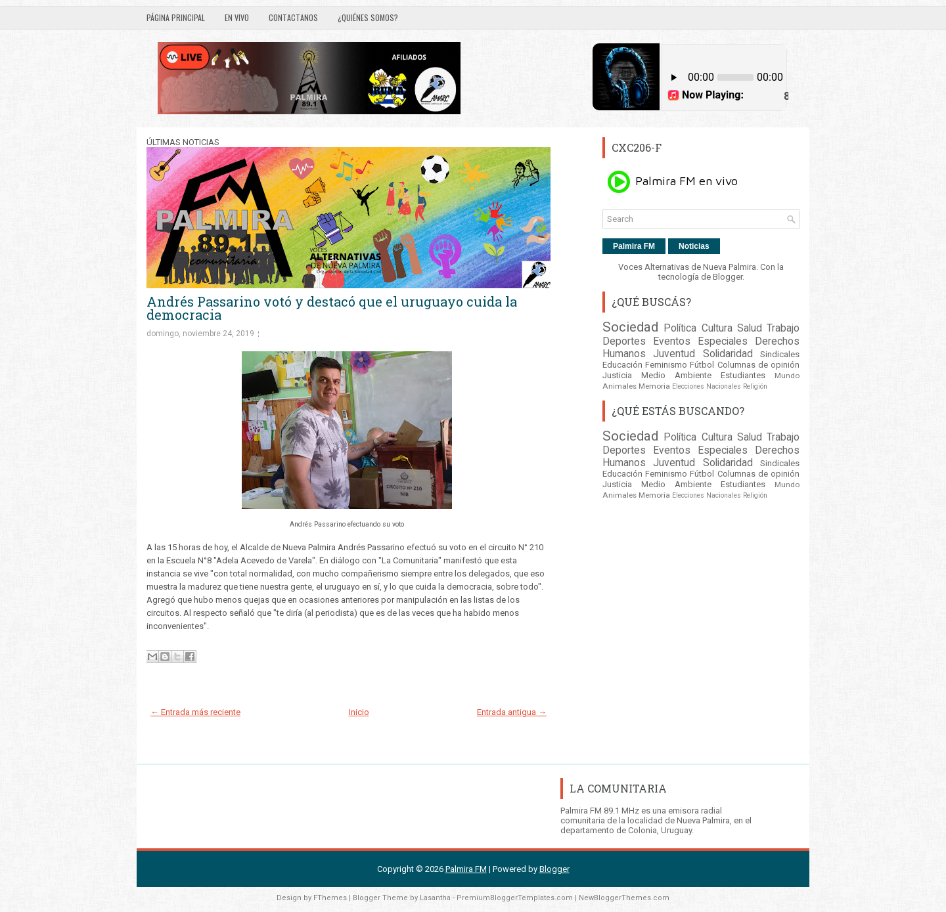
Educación (622, 365)
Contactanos (293, 17)
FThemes (330, 898)
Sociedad (630, 327)
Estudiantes (743, 375)
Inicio (359, 712)
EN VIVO (237, 17)
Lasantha (435, 898)
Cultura (717, 328)
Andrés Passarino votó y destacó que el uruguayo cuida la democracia (331, 308)
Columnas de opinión (758, 365)
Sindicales (780, 354)
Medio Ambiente (676, 375)
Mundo (787, 375)
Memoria (654, 386)
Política (680, 328)
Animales (619, 386)
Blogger (727, 277)
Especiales (723, 341)
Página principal (175, 17)
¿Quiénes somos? (368, 17)
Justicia (617, 375)
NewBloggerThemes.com (624, 898)
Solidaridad (728, 354)
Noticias (694, 246)
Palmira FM (634, 246)
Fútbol (702, 365)
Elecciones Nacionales (706, 386)
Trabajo (783, 328)
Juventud (674, 354)
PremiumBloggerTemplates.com (515, 898)
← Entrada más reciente (195, 712)
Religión (755, 386)
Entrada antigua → (512, 712)
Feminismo (666, 365)
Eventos (671, 341)
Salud (749, 328)
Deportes (624, 341)
